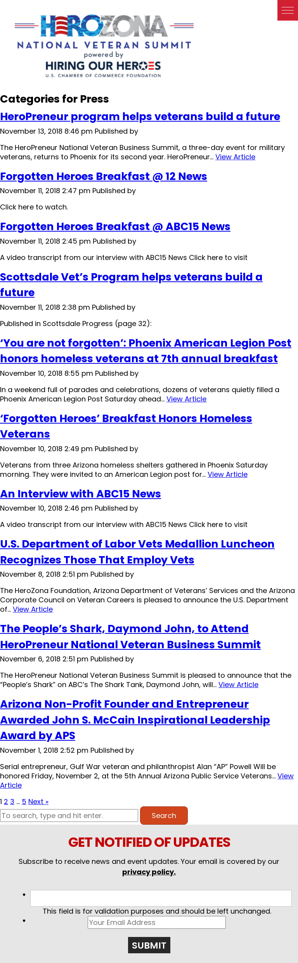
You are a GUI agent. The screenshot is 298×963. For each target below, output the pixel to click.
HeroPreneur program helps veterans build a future (140, 116)
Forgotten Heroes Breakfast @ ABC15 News (115, 226)
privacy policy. (149, 872)
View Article (235, 157)
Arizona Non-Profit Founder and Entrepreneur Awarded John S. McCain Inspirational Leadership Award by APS (135, 720)
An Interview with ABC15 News (80, 494)
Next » (38, 801)
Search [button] (164, 815)
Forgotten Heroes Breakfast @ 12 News (103, 176)
